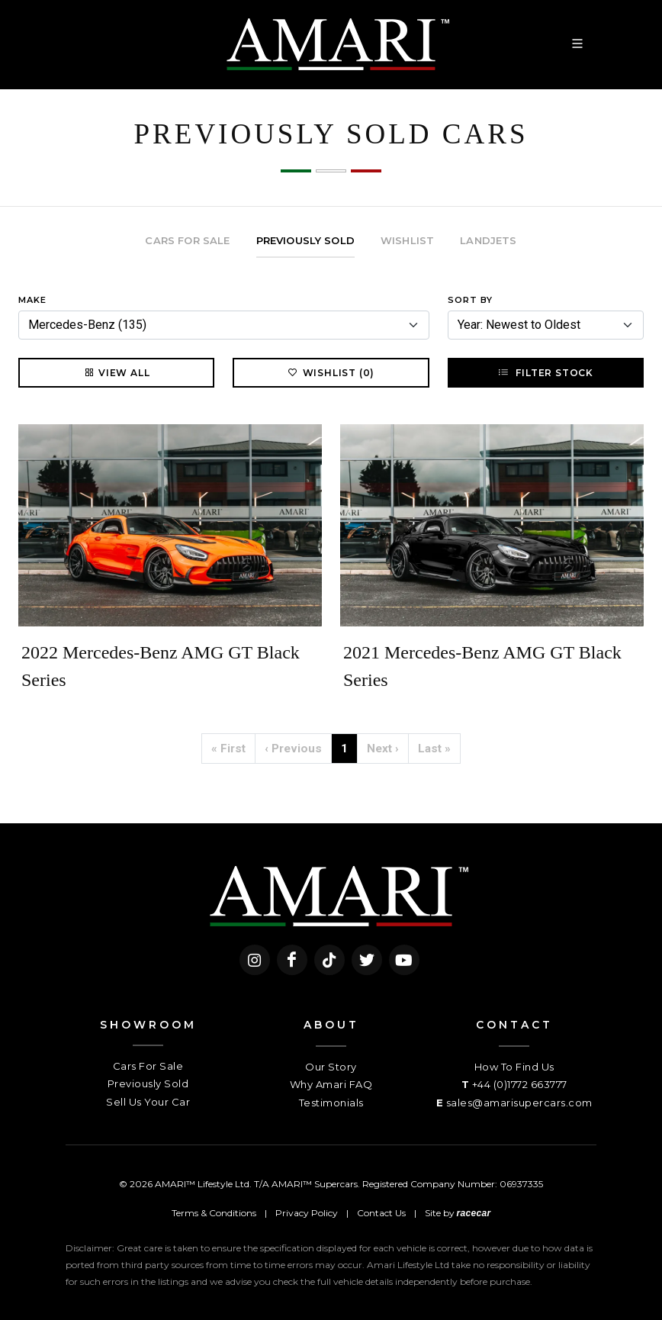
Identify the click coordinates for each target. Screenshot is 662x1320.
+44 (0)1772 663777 (519, 1084)
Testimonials (331, 1102)
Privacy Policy (306, 1213)
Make (32, 300)
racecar (474, 1213)
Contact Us (381, 1213)
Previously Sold (148, 1083)
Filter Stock (545, 372)
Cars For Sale (148, 1066)
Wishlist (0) (331, 372)
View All (116, 372)
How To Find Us (514, 1067)
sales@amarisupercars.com (519, 1102)
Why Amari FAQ (331, 1084)
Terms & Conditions (214, 1213)
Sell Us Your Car (148, 1102)
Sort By (470, 300)
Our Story (331, 1067)
